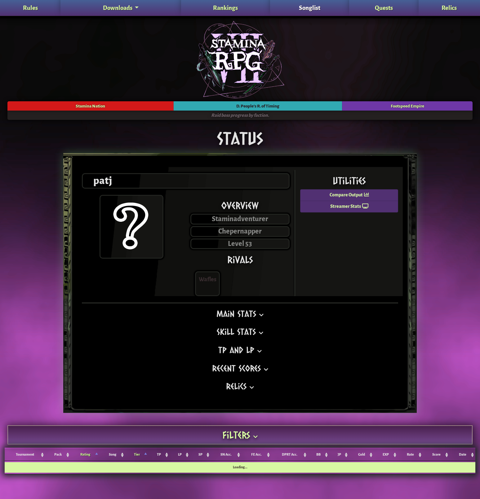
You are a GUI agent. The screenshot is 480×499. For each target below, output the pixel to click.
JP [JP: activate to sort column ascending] (339, 454)
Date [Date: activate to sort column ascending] (462, 454)
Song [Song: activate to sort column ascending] (112, 454)
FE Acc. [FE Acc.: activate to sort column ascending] (256, 454)
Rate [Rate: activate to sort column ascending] (410, 454)
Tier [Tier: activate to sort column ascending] (137, 454)
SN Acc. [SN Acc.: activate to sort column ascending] (226, 454)
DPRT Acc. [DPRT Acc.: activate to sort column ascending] (289, 454)
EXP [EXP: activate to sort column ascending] (386, 454)
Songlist (309, 8)
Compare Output (349, 195)
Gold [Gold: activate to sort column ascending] (361, 454)
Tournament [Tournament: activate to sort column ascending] (25, 454)
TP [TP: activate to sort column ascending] (159, 454)
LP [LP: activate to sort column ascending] (180, 454)
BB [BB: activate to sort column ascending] (318, 454)
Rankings (225, 8)
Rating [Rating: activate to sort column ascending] (85, 454)
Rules (30, 8)
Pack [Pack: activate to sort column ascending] (58, 454)
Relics (449, 8)
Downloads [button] (118, 8)
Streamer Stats (349, 206)
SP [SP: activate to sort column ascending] (200, 454)
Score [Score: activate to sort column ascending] (436, 454)
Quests (384, 8)
